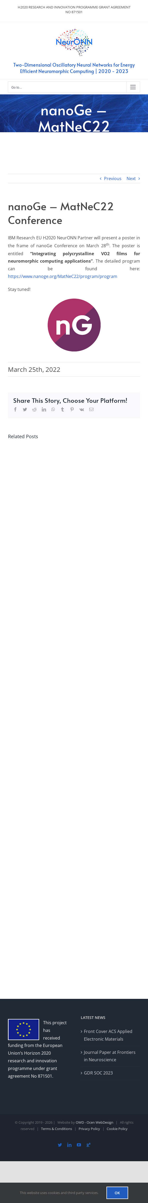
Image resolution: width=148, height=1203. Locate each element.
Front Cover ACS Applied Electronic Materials (108, 1035)
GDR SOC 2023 (98, 1073)
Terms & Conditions (56, 1128)
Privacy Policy (89, 1128)
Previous (113, 178)
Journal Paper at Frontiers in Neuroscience (110, 1056)
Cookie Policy (117, 1128)
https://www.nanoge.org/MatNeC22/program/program (62, 276)
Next (131, 178)
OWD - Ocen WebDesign (94, 1122)
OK (117, 1192)
